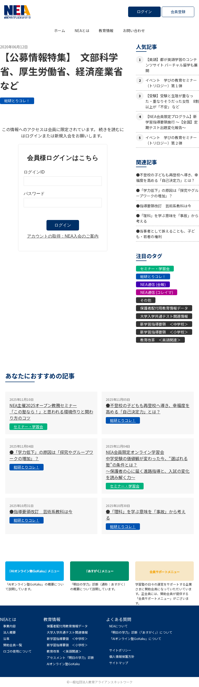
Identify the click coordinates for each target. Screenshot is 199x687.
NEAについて (118, 626)
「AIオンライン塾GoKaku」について (135, 638)
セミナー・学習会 (155, 268)
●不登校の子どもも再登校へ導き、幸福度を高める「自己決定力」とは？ (167, 177)
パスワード (34, 193)
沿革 (6, 638)
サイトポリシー (120, 650)
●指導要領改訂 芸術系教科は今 (163, 205)
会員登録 (178, 11)
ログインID (34, 172)
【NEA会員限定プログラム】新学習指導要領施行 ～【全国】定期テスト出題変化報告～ (171, 122)
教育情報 (106, 30)
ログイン (144, 11)
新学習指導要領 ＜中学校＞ (164, 324)
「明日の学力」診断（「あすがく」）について (140, 632)
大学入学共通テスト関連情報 (164, 316)
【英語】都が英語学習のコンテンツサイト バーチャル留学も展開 (171, 65)
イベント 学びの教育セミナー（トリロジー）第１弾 (171, 83)
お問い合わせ (134, 30)
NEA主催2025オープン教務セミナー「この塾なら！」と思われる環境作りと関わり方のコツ (51, 411)
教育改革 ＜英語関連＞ (160, 339)
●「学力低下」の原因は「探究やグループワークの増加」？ (167, 193)
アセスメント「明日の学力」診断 (70, 657)
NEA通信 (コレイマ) (156, 292)
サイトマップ (118, 662)
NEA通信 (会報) (153, 284)
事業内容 (9, 626)
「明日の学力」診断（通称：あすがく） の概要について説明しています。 (99, 584)
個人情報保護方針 (121, 656)
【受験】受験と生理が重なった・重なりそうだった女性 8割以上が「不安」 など (172, 101)
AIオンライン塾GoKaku (63, 664)
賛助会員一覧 (12, 645)
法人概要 (9, 632)
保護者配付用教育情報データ (164, 308)
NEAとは (82, 30)
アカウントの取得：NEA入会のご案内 (63, 236)
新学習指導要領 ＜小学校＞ (164, 332)
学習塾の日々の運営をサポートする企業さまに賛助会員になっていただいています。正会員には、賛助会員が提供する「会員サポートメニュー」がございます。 (164, 591)
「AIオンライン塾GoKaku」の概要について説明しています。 (34, 584)
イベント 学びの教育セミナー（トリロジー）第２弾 (171, 140)
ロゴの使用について (17, 651)
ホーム (59, 30)
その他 (145, 300)
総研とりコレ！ (17, 100)
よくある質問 (118, 619)
